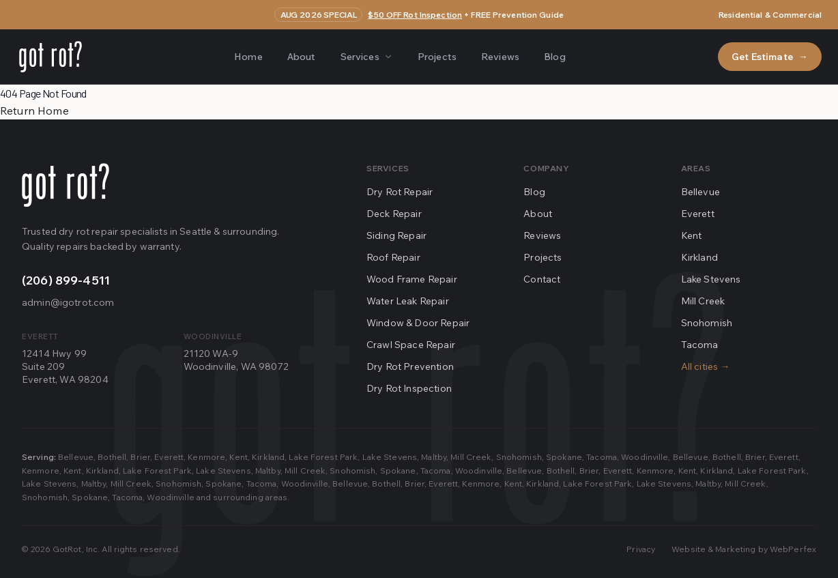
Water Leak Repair (407, 301)
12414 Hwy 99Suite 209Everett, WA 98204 (65, 366)
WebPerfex (793, 549)
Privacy (640, 549)
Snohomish (706, 323)
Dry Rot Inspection (409, 388)
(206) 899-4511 (66, 280)
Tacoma (700, 344)
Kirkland (699, 257)
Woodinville (644, 457)
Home (248, 56)
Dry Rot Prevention (410, 366)
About (301, 56)
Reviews (500, 56)
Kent (691, 235)
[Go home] (65, 185)
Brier (140, 457)
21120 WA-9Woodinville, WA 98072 (236, 360)
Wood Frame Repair (411, 279)
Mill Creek (703, 301)
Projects (437, 56)
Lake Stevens (711, 279)
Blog (555, 56)
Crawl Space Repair (410, 344)
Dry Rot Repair (399, 192)
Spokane (564, 457)
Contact (541, 279)
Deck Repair (394, 213)
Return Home (34, 110)
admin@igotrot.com (68, 302)
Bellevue (700, 192)
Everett (697, 213)
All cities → (705, 366)
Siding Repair (396, 235)
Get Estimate (770, 56)
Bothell (112, 457)
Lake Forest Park (323, 457)
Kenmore (206, 457)
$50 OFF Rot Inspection (415, 15)
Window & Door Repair (417, 323)
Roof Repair (393, 257)
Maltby (433, 457)
